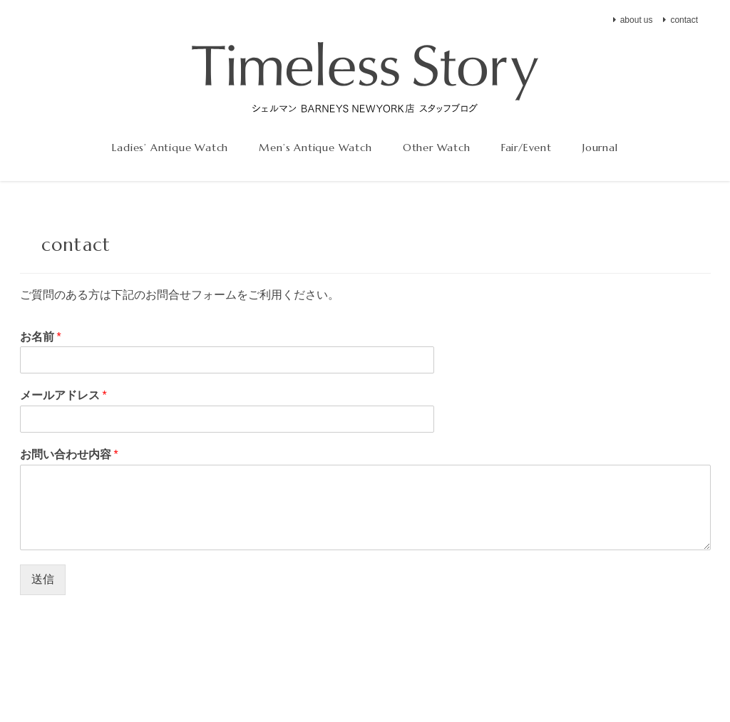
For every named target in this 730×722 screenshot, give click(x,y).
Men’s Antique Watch (315, 147)
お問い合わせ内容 (69, 454)
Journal (600, 147)
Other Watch (437, 147)
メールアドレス (63, 395)
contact (684, 20)
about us (636, 20)
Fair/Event (526, 147)
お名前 (40, 336)
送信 (42, 579)
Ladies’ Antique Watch (170, 147)
